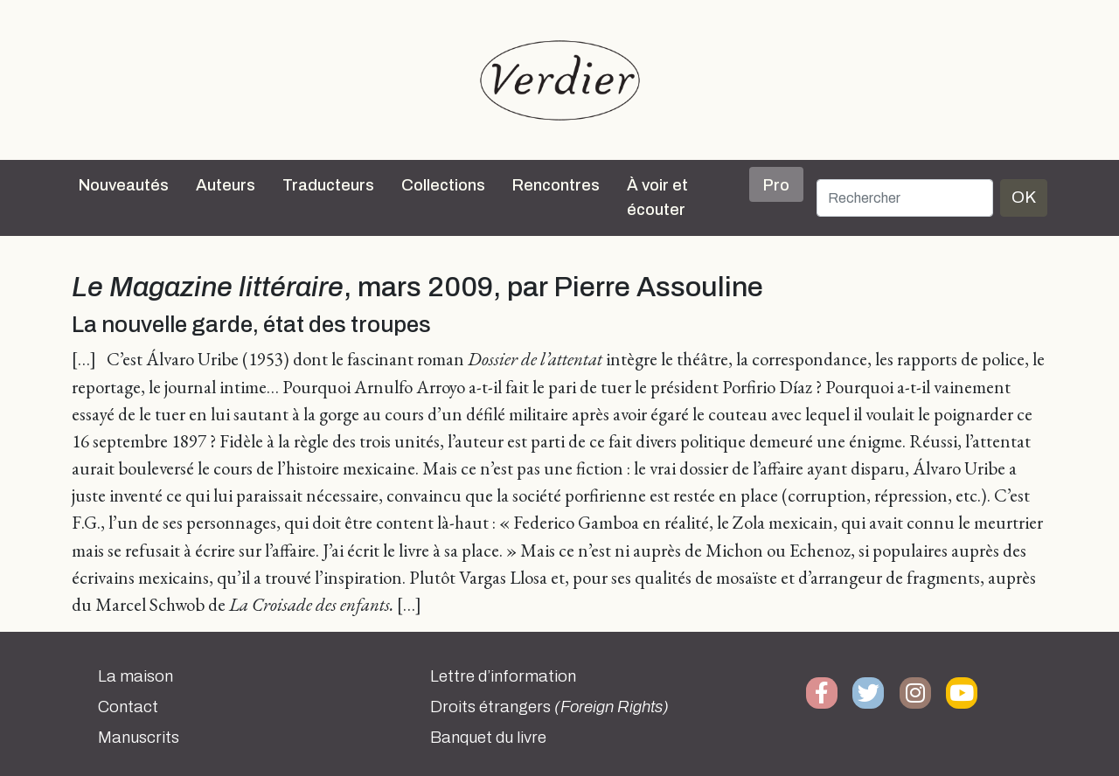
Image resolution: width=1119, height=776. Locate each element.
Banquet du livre (488, 737)
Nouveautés (124, 185)
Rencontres (556, 185)
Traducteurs (328, 185)
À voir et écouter (657, 197)
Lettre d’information (503, 676)
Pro (776, 185)
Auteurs (225, 185)
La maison (135, 676)
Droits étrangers (549, 707)
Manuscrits (138, 737)
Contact (128, 707)
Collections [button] (443, 185)
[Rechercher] (905, 198)
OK (1023, 197)
